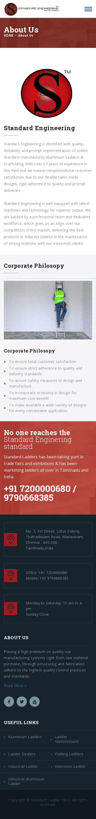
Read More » (15, 685)
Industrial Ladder (23, 766)
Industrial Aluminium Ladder (26, 781)
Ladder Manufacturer (67, 739)
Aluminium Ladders (25, 737)
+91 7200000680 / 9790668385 (40, 493)
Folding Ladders (69, 754)
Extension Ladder (70, 766)
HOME (9, 35)
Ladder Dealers (21, 754)
